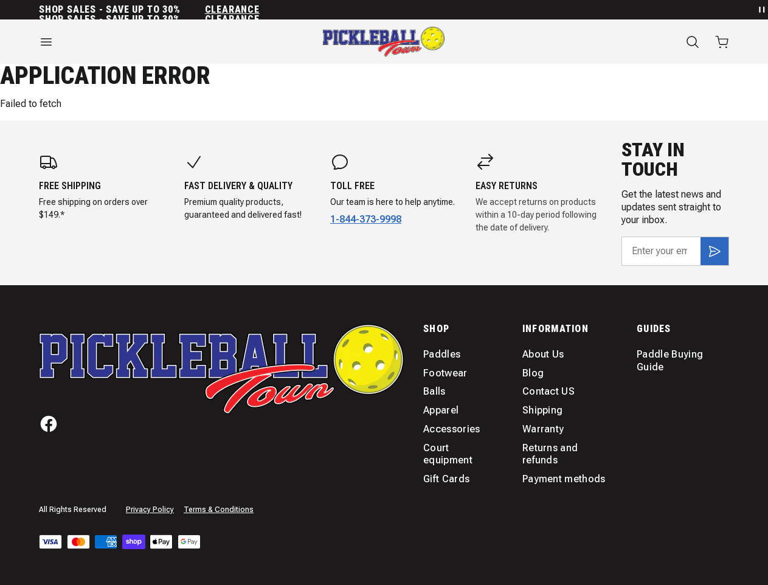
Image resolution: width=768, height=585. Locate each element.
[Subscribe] (714, 251)
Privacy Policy (150, 509)
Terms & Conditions (219, 509)
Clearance (232, 10)
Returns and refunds (550, 454)
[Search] (692, 42)
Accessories (451, 429)
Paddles (441, 354)
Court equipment (447, 454)
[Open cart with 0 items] (721, 42)
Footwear (445, 373)
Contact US (548, 391)
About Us (543, 354)
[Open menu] (144, 42)
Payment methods (564, 479)
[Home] (384, 42)
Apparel (440, 410)
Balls (434, 391)
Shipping (542, 410)
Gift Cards (446, 479)
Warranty (543, 429)
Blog (533, 373)
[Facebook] (48, 424)
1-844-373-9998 (365, 219)
